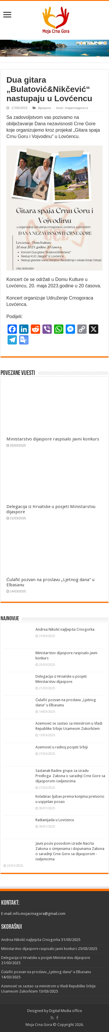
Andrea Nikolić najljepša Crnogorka (64, 629)
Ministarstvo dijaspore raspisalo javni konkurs (52, 439)
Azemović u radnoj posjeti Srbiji (61, 747)
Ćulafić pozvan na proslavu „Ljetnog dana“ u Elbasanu (46, 972)
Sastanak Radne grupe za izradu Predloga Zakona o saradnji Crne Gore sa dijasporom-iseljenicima (70, 775)
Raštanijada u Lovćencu (54, 820)
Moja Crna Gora (39, 1024)
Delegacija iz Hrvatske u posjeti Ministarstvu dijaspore (45, 957)
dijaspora (44, 108)
